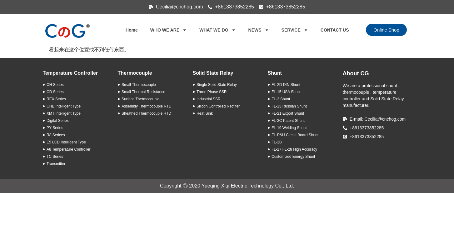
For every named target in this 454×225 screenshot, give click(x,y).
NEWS (258, 30)
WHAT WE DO (217, 30)
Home (132, 30)
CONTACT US (335, 30)
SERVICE (295, 30)
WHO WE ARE (168, 30)
